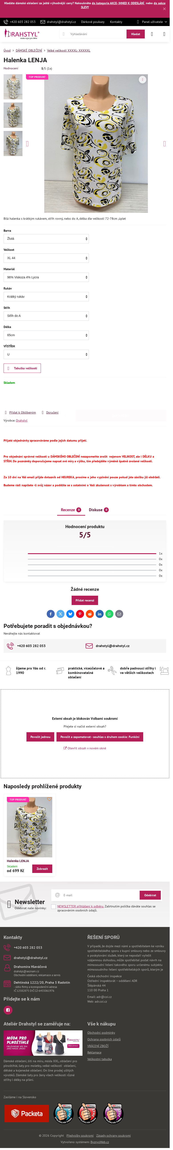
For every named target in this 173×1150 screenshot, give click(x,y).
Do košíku (121, 397)
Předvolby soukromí (80, 1136)
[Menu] (164, 34)
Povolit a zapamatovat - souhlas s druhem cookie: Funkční (99, 737)
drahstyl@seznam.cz (26, 971)
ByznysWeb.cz (100, 1142)
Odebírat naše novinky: (30, 908)
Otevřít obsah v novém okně (85, 748)
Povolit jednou (40, 737)
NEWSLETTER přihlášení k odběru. (80, 906)
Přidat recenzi (85, 600)
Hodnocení (11, 68)
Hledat (135, 34)
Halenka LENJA (18, 861)
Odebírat (150, 895)
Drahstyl (21, 420)
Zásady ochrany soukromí (113, 1136)
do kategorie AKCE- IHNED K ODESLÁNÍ (118, 3)
